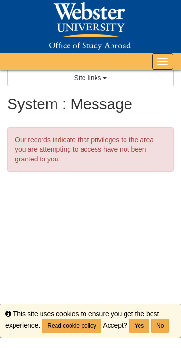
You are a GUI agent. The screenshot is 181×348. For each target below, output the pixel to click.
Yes (139, 325)
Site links (90, 78)
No (160, 325)
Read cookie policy (71, 325)
